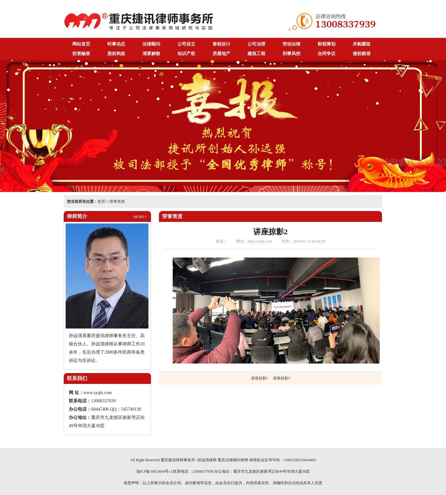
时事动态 (116, 44)
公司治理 (256, 44)
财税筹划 (326, 44)
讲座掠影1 (259, 378)
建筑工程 (256, 53)
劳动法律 (291, 44)
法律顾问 (151, 44)
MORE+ (140, 217)
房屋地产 (221, 53)
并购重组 (361, 44)
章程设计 (221, 44)
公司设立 (186, 44)
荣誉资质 (117, 201)
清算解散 (151, 53)
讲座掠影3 (281, 378)
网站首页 (81, 44)
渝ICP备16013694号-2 (154, 471)
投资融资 (81, 53)
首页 (101, 201)
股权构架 (116, 53)
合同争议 (326, 53)
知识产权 (186, 53)
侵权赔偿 (361, 53)
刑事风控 (291, 53)
